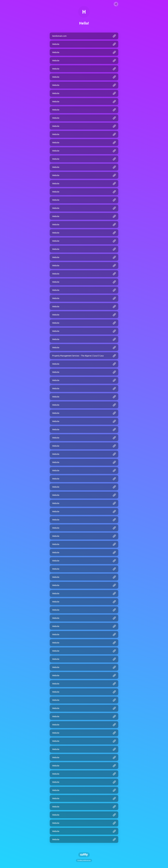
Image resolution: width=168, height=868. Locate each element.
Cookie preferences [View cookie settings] (84, 860)
